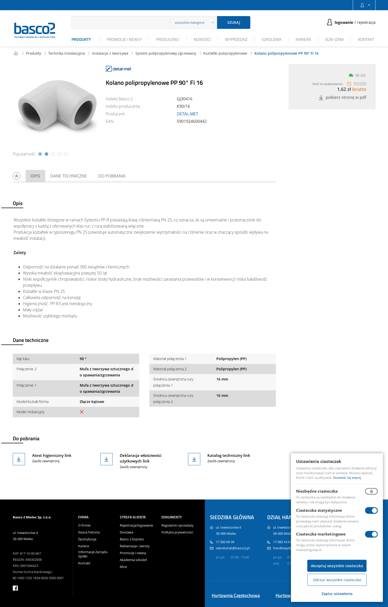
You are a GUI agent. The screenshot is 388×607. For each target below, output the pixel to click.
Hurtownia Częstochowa (236, 595)
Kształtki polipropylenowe (225, 53)
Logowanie (344, 22)
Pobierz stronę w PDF (342, 97)
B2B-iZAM (334, 39)
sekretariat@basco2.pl (233, 548)
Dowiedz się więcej (347, 477)
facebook (15, 588)
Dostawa (126, 532)
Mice (123, 567)
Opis (35, 176)
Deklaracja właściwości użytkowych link (140, 458)
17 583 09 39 (225, 542)
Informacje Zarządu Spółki (93, 554)
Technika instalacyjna (66, 53)
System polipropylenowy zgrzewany (165, 53)
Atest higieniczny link (52, 455)
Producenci (167, 39)
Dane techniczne (68, 176)
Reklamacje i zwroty (135, 546)
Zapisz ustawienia (337, 593)
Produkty (81, 39)
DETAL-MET (187, 114)
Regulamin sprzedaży (177, 525)
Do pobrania (111, 176)
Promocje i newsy (124, 39)
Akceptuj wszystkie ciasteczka (337, 565)
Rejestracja (366, 22)
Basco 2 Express (132, 539)
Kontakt (366, 39)
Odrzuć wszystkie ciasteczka (337, 579)
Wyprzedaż (236, 39)
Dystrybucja (87, 539)
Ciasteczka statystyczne (319, 510)
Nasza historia (89, 532)
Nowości (202, 39)
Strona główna (16, 53)
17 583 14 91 (282, 542)
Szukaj (233, 22)
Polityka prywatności (177, 532)
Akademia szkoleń (133, 560)
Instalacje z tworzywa (110, 53)
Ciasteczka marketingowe (321, 534)
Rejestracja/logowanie (136, 525)
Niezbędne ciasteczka (317, 491)
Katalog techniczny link (228, 455)
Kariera (303, 39)
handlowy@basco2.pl (289, 548)
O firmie (84, 525)
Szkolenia (271, 39)
